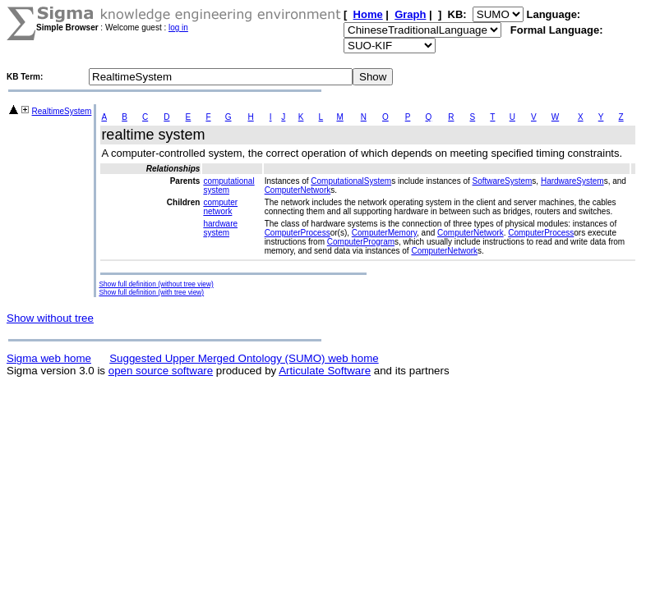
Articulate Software (325, 370)
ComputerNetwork (298, 190)
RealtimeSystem (62, 111)
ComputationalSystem (351, 181)
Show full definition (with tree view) (151, 292)
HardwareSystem (572, 181)
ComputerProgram (361, 241)
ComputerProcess (297, 232)
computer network (220, 207)
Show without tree (50, 318)
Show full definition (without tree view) (156, 284)
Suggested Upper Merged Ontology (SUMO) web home (243, 358)
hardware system (220, 228)
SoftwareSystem (503, 181)
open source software (160, 370)
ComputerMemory (384, 232)
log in (178, 27)
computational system (228, 185)
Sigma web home (49, 358)
